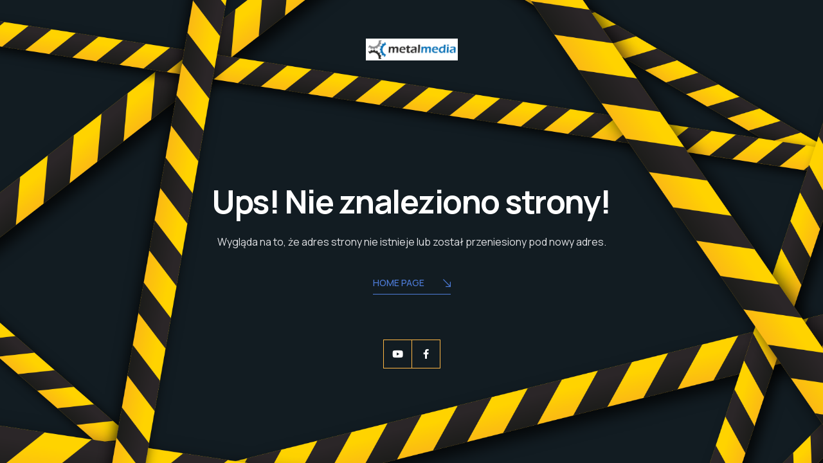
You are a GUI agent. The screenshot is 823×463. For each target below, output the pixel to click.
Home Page (412, 284)
